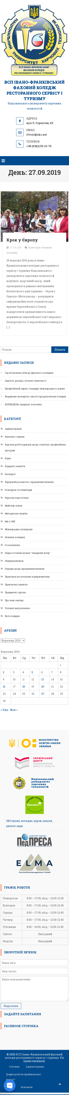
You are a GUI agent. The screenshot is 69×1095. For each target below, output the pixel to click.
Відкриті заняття (15, 466)
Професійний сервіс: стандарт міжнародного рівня (35, 388)
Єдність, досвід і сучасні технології (25, 380)
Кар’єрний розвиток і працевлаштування (29, 481)
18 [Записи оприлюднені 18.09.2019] (23, 686)
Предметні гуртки (15, 592)
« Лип (4, 710)
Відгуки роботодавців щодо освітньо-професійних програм (35, 447)
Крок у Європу (22, 240)
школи (47, 821)
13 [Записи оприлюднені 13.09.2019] (42, 679)
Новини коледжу (15, 537)
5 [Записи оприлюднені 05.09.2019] (32, 672)
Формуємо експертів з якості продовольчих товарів (35, 396)
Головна (14, 1066)
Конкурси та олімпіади (18, 489)
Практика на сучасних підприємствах (27, 576)
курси (38, 821)
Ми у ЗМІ (10, 521)
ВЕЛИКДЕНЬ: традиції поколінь (23, 404)
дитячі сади (14, 826)
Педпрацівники (14, 560)
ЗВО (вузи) (13, 821)
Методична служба (16, 513)
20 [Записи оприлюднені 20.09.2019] (42, 686)
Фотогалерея (12, 616)
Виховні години (14, 436)
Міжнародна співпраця (18, 529)
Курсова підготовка (17, 497)
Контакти (27, 1087)
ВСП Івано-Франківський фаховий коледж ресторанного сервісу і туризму (34, 90)
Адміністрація (13, 428)
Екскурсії (10, 474)
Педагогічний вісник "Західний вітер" (27, 552)
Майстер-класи (13, 505)
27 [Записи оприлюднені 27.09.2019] (42, 693)
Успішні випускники (17, 608)
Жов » (13, 710)
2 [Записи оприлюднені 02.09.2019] (3, 672)
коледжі (27, 821)
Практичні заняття (16, 584)
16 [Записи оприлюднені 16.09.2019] (4, 686)
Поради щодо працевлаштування (24, 568)
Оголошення (12, 545)
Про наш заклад (14, 600)
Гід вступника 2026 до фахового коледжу (29, 372)
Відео (8, 458)
